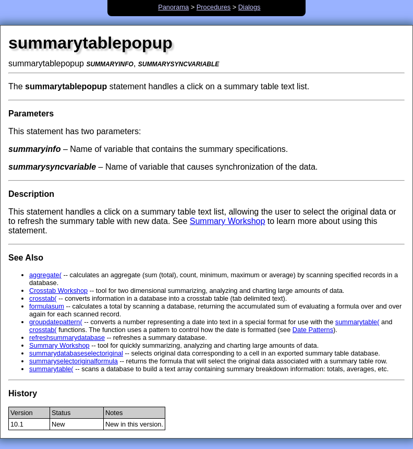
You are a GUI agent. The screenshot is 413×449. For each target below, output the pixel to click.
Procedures (213, 7)
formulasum (46, 306)
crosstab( (43, 298)
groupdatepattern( (55, 322)
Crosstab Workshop (58, 290)
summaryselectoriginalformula (73, 361)
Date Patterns (313, 330)
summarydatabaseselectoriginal (76, 353)
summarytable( (357, 322)
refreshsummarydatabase (67, 337)
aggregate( (45, 275)
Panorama (173, 7)
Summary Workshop (227, 221)
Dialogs (249, 7)
